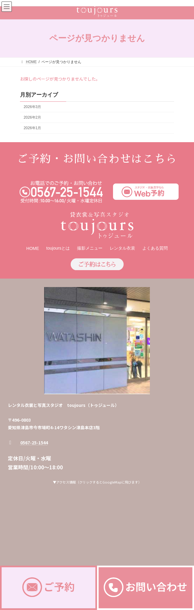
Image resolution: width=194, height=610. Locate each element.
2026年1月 (32, 128)
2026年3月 (32, 107)
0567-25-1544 (34, 442)
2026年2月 (32, 117)
